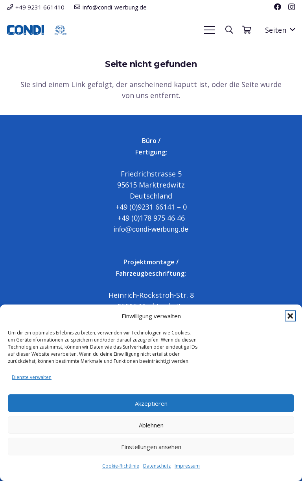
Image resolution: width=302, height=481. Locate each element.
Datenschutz (157, 465)
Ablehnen (151, 425)
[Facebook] (277, 6)
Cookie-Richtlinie (120, 465)
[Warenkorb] (246, 30)
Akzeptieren (151, 403)
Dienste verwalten (32, 377)
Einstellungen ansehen (151, 447)
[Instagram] (291, 7)
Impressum (187, 465)
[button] (290, 316)
